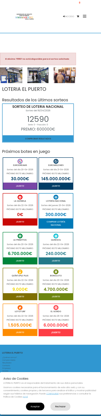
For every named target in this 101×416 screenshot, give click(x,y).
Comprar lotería (8, 360)
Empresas (6, 368)
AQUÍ (25, 396)
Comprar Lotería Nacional (56, 223)
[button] (5, 78)
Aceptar (35, 406)
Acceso (68, 16)
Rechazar (60, 406)
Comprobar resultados (38, 138)
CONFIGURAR (52, 393)
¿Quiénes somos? (9, 357)
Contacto (6, 365)
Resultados (6, 363)
